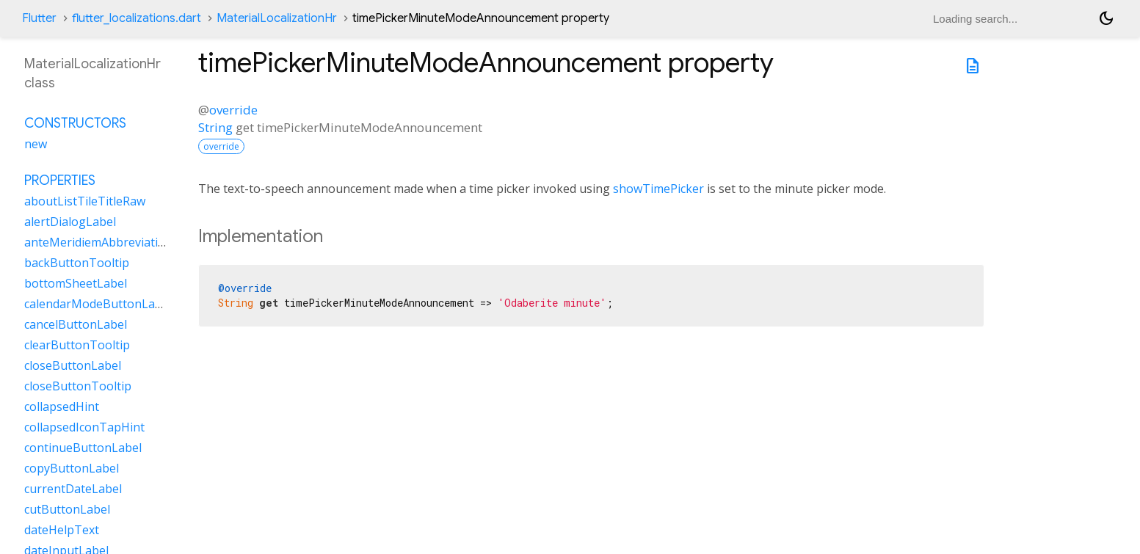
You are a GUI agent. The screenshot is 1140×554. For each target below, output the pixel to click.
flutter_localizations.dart (136, 18)
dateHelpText (61, 530)
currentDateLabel (73, 489)
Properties (59, 180)
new (35, 144)
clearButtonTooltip (77, 345)
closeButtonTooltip (77, 386)
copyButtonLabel (71, 468)
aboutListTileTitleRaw (84, 201)
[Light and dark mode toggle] (1106, 18)
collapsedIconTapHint (84, 427)
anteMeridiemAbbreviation (98, 242)
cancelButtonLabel (75, 324)
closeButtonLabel (72, 365)
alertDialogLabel (70, 222)
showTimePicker (658, 189)
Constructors (75, 123)
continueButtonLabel (83, 448)
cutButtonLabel (67, 509)
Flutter (39, 18)
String (215, 127)
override (233, 109)
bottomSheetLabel (75, 283)
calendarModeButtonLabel (98, 304)
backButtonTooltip (76, 263)
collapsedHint (61, 406)
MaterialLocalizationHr (277, 18)
